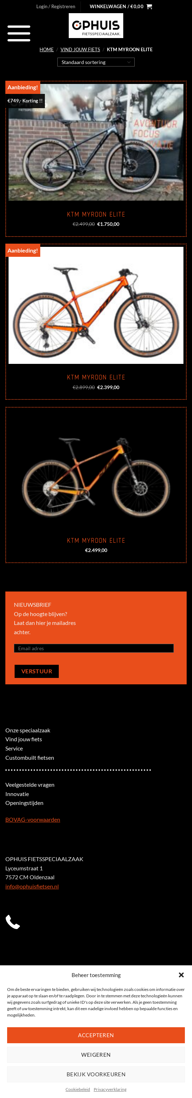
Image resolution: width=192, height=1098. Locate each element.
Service (14, 748)
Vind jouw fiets (80, 49)
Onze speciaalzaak (27, 730)
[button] (181, 974)
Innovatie (17, 793)
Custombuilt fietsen (29, 757)
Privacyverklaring (110, 1089)
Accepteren (96, 1035)
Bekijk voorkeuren (96, 1074)
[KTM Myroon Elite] (96, 142)
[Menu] (19, 33)
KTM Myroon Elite (96, 214)
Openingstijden (24, 802)
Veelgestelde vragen (30, 784)
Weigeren (96, 1054)
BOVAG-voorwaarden (32, 819)
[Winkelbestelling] (96, 62)
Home (47, 49)
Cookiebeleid (78, 1089)
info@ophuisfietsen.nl (32, 886)
